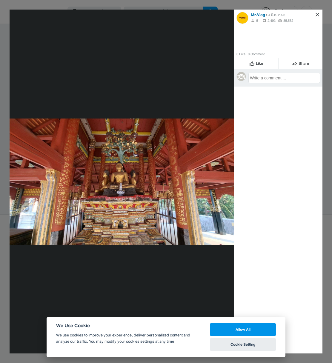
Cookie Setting (242, 344)
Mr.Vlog (258, 15)
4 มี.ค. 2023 (276, 15)
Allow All (243, 329)
